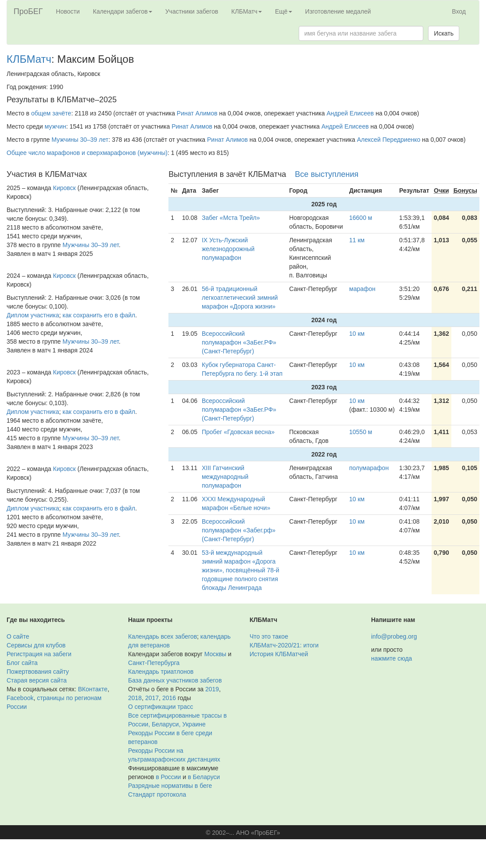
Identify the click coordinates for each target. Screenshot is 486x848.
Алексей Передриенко (389, 139)
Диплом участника (33, 315)
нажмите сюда (391, 658)
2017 (152, 697)
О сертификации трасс (160, 706)
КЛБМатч (29, 59)
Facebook (20, 697)
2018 (135, 697)
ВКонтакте (92, 689)
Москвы (215, 654)
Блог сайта (22, 662)
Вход (459, 11)
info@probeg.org (394, 636)
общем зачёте (51, 113)
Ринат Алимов (197, 113)
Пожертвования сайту (38, 671)
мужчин (55, 126)
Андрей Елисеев (350, 113)
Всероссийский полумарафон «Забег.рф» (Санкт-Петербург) (238, 530)
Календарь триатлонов (160, 671)
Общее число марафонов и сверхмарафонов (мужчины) (87, 152)
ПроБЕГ (28, 11)
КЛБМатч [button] (246, 11)
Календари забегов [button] (122, 11)
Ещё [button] (283, 11)
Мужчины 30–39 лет (79, 139)
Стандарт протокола (157, 794)
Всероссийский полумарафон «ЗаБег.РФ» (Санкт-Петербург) (239, 342)
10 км (356, 333)
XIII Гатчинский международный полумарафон (225, 476)
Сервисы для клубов (36, 645)
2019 (212, 689)
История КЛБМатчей (279, 654)
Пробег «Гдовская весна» (238, 431)
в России (168, 776)
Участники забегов (191, 11)
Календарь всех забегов (162, 636)
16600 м (360, 217)
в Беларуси (204, 776)
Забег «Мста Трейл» (231, 217)
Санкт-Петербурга (153, 662)
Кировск (64, 187)
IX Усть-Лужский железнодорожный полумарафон (228, 249)
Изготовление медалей (338, 11)
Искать (444, 33)
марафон (362, 288)
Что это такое (269, 636)
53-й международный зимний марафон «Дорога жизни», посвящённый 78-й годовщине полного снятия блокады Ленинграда (240, 570)
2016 (169, 697)
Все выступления (326, 174)
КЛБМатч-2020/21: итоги (284, 645)
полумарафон (369, 467)
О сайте (18, 636)
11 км (356, 240)
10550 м (360, 431)
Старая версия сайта (37, 680)
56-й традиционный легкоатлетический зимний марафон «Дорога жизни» (240, 297)
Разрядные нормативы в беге (170, 785)
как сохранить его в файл (99, 315)
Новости (68, 11)
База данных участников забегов (175, 680)
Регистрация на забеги (39, 654)
